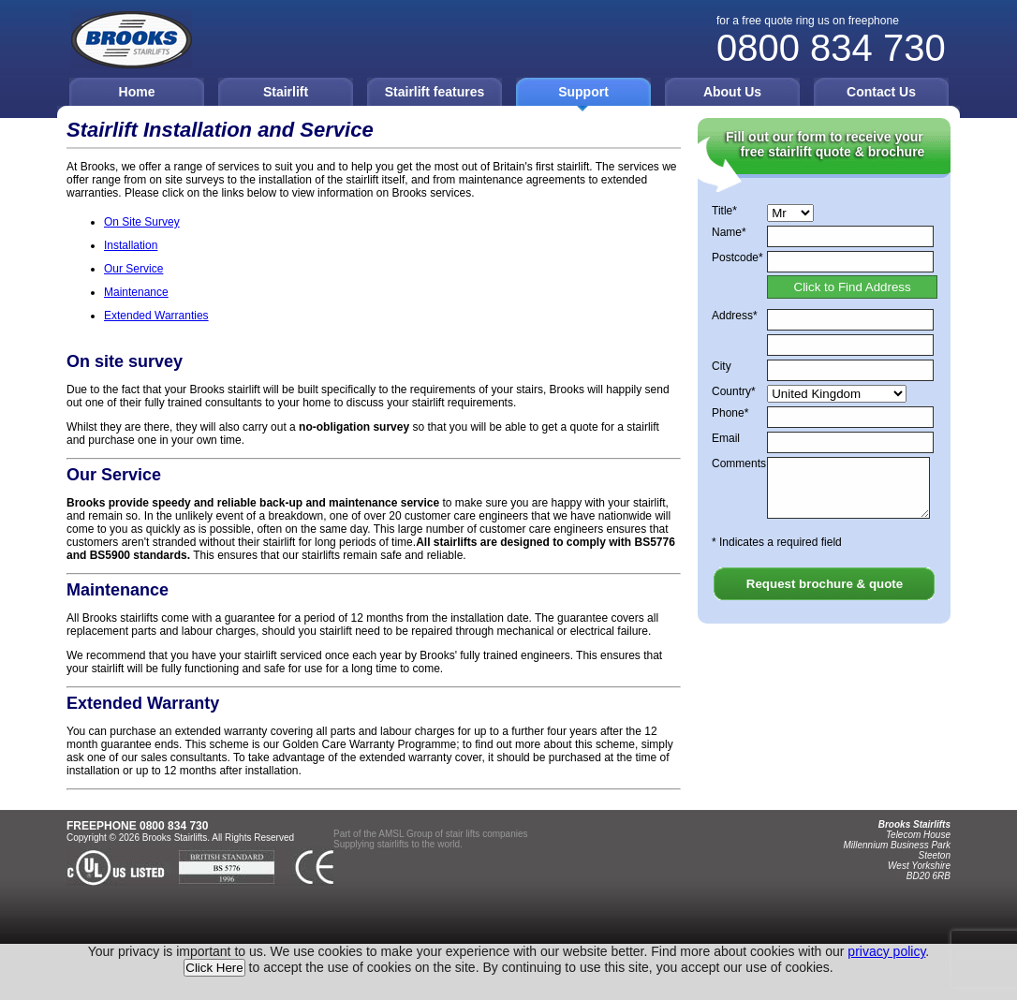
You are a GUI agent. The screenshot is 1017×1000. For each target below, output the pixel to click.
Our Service (133, 268)
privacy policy (886, 951)
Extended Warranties (156, 315)
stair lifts (463, 834)
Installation (130, 245)
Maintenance (136, 292)
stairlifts (393, 844)
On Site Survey (142, 221)
